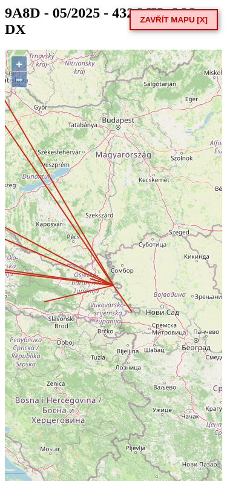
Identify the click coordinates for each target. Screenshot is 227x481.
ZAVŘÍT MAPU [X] (174, 19)
